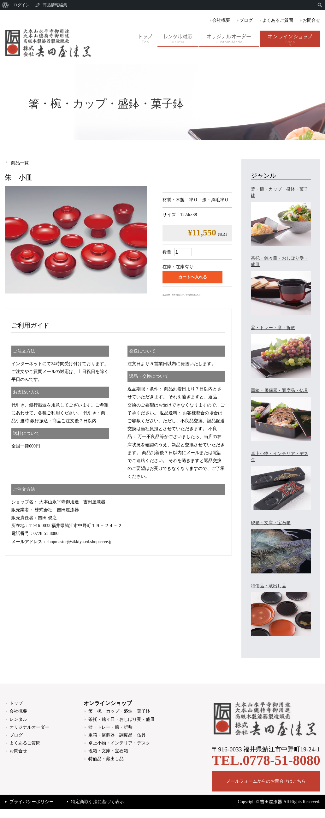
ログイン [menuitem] (21, 5)
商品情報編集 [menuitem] (55, 5)
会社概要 (221, 20)
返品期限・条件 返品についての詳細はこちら (181, 295)
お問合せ (311, 20)
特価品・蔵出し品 (106, 758)
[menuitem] (5, 5)
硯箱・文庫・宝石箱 (108, 751)
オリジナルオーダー (29, 727)
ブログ (246, 20)
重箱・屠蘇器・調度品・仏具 (117, 735)
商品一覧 (20, 163)
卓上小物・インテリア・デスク (119, 743)
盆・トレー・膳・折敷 (110, 727)
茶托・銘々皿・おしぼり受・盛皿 (121, 719)
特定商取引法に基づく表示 (97, 801)
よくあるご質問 (277, 20)
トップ (16, 703)
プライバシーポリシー (31, 801)
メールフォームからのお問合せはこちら (266, 781)
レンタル (18, 719)
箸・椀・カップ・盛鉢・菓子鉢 (119, 711)
